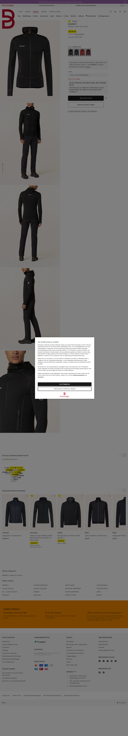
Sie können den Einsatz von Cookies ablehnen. (60, 370)
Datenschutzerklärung (79, 375)
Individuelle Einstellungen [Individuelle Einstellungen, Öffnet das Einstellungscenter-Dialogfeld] (64, 389)
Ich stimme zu (64, 384)
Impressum (41, 377)
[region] (64, 368)
